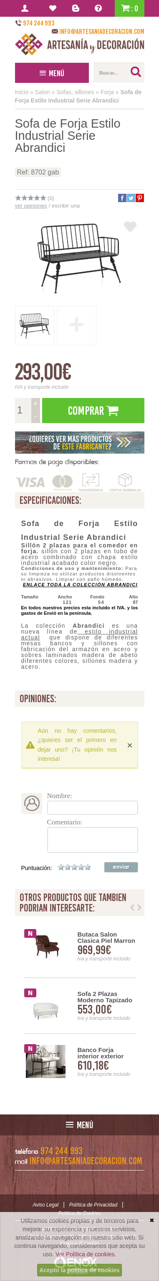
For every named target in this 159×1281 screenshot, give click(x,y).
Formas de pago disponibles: (56, 461)
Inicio (22, 92)
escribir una (66, 206)
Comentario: (65, 822)
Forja (107, 92)
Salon (42, 92)
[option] (79, 1005)
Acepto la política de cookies (79, 1270)
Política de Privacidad (93, 1205)
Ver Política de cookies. (86, 1254)
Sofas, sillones (75, 92)
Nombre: (59, 796)
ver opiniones (31, 206)
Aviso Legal (45, 1205)
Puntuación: (36, 868)
